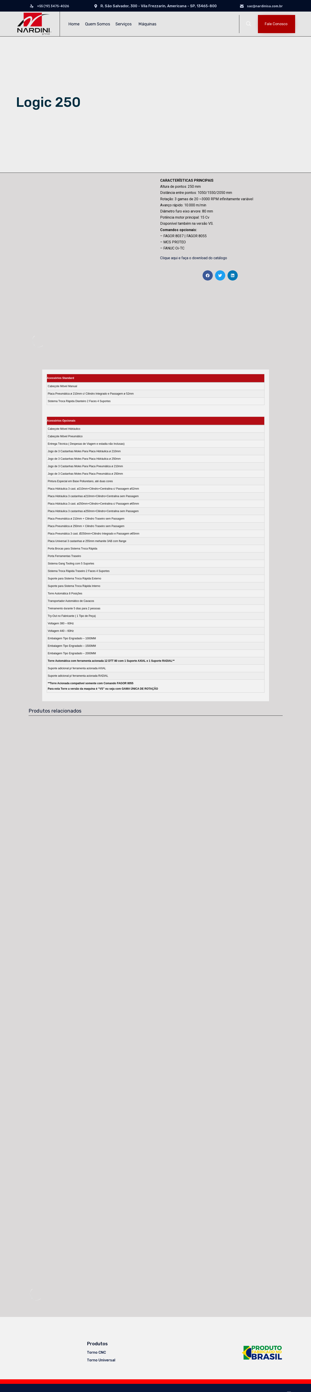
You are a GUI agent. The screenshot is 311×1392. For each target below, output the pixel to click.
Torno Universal (101, 1360)
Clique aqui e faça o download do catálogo (193, 258)
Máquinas (148, 24)
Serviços (124, 24)
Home (74, 24)
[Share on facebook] (208, 275)
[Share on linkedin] (233, 275)
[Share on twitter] (220, 275)
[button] (276, 24)
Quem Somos (97, 24)
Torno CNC (96, 1352)
